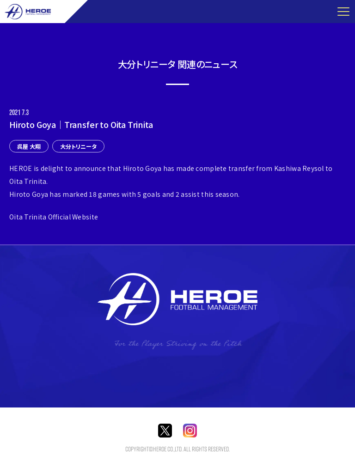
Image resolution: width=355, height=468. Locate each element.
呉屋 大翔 (29, 146)
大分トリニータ (78, 146)
